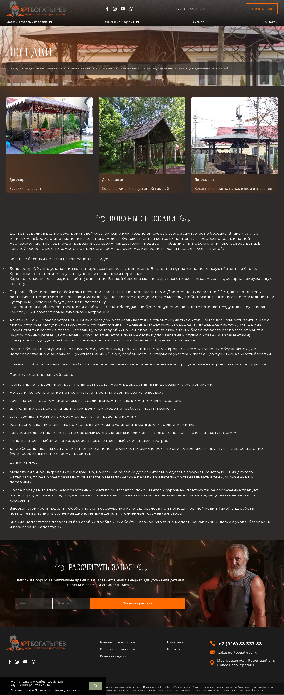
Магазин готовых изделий (29, 22)
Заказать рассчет (159, 605)
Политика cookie (22, 690)
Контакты (270, 22)
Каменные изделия (121, 22)
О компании (200, 22)
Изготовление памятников (123, 651)
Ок (96, 686)
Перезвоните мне (259, 8)
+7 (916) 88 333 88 (185, 9)
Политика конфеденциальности (57, 690)
